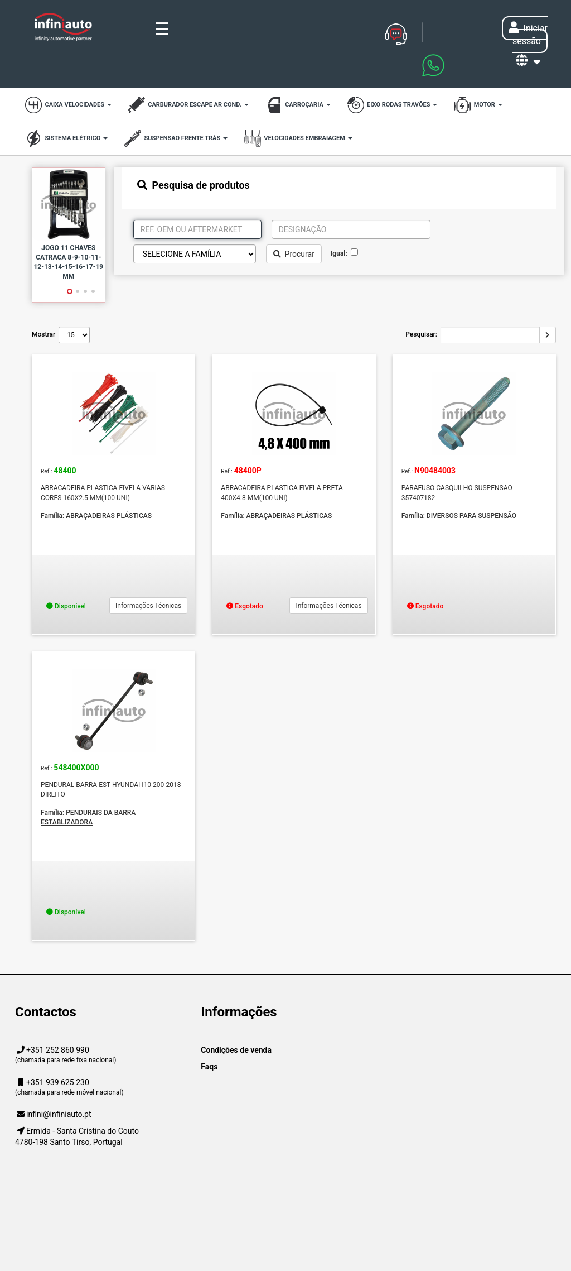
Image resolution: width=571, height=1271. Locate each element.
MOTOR (478, 105)
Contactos (45, 1012)
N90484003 (435, 471)
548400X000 (76, 768)
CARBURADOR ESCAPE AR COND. (188, 105)
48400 (65, 471)
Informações (239, 1012)
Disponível (66, 606)
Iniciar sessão (528, 34)
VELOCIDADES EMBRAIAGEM (298, 138)
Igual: (341, 253)
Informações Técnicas (148, 606)
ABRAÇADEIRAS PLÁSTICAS (109, 516)
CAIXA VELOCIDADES (68, 105)
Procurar (293, 254)
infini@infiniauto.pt (58, 1114)
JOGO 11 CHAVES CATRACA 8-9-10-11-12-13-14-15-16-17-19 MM (68, 262)
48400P (248, 471)
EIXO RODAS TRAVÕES (392, 105)
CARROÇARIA (298, 105)
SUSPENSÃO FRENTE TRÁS (176, 138)
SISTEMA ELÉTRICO (66, 138)
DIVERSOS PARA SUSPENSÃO (471, 516)
